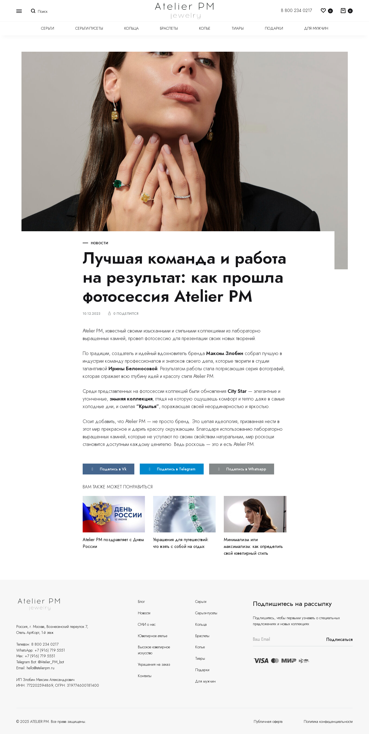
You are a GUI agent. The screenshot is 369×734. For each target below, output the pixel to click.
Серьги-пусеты (89, 28)
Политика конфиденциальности (328, 721)
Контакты (144, 675)
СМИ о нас (147, 624)
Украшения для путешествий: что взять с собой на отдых (181, 542)
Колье (204, 28)
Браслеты (169, 28)
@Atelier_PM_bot (51, 662)
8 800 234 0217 (296, 10)
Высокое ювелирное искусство (154, 650)
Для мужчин (316, 28)
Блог (141, 601)
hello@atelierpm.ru (40, 667)
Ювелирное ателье (152, 635)
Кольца (131, 28)
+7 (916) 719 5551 (50, 650)
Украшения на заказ (154, 664)
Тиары (238, 28)
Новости (99, 243)
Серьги (47, 28)
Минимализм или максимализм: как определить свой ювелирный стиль (253, 546)
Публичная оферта (268, 721)
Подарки (274, 28)
